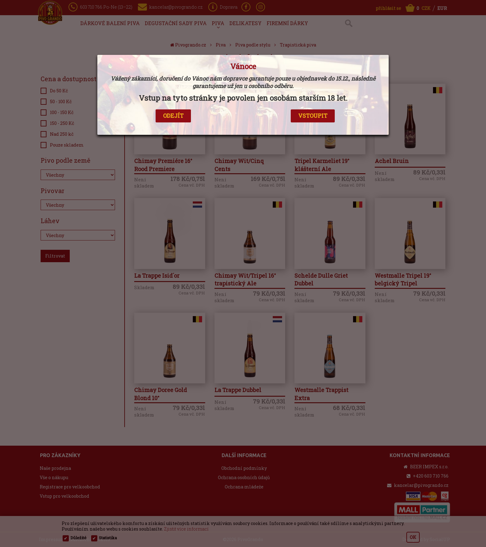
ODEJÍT (173, 115)
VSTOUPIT (312, 115)
